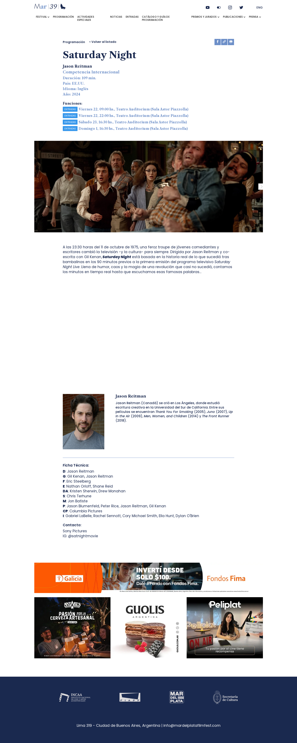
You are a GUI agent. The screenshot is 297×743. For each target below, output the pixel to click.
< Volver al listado (102, 42)
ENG (259, 7)
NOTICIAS (116, 17)
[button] (43, 16)
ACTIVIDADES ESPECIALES (85, 18)
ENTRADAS (132, 17)
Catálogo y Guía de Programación (156, 18)
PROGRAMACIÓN (63, 17)
